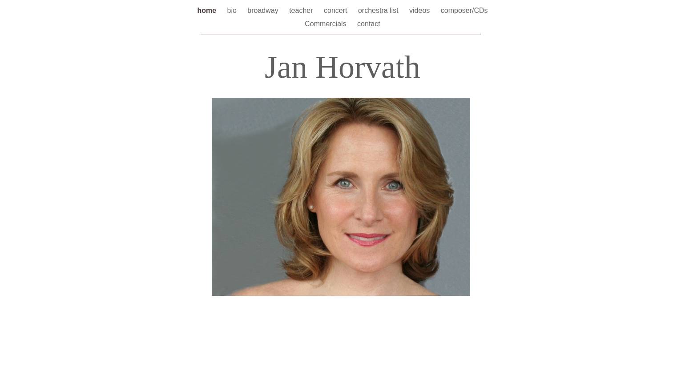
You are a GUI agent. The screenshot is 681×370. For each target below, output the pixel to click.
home (207, 10)
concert (336, 10)
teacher (302, 10)
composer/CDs (464, 10)
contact (368, 24)
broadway (263, 10)
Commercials (326, 24)
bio (233, 10)
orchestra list (379, 10)
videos (420, 10)
